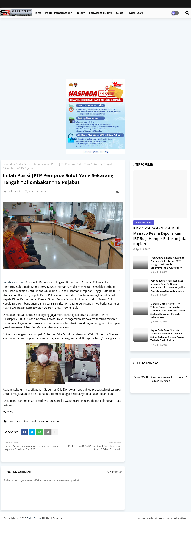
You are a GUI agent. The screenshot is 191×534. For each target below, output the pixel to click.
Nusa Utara (136, 13)
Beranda (8, 164)
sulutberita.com (13, 282)
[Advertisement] (95, 50)
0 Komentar (114, 471)
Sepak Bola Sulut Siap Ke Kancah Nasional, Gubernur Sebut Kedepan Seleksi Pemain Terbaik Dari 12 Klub (167, 335)
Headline (22, 421)
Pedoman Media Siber (172, 518)
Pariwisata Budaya (100, 13)
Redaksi (152, 518)
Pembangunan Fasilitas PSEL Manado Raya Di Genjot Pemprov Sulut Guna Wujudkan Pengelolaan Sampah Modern (168, 286)
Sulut (119, 13)
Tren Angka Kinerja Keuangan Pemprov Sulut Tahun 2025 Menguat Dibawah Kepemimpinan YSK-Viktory (167, 263)
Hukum (80, 13)
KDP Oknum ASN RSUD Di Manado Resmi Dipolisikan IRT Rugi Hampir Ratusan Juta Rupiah (160, 236)
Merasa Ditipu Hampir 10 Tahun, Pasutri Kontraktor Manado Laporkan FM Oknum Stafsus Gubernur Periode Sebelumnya (167, 310)
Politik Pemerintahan (58, 13)
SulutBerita (34, 518)
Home (37, 13)
